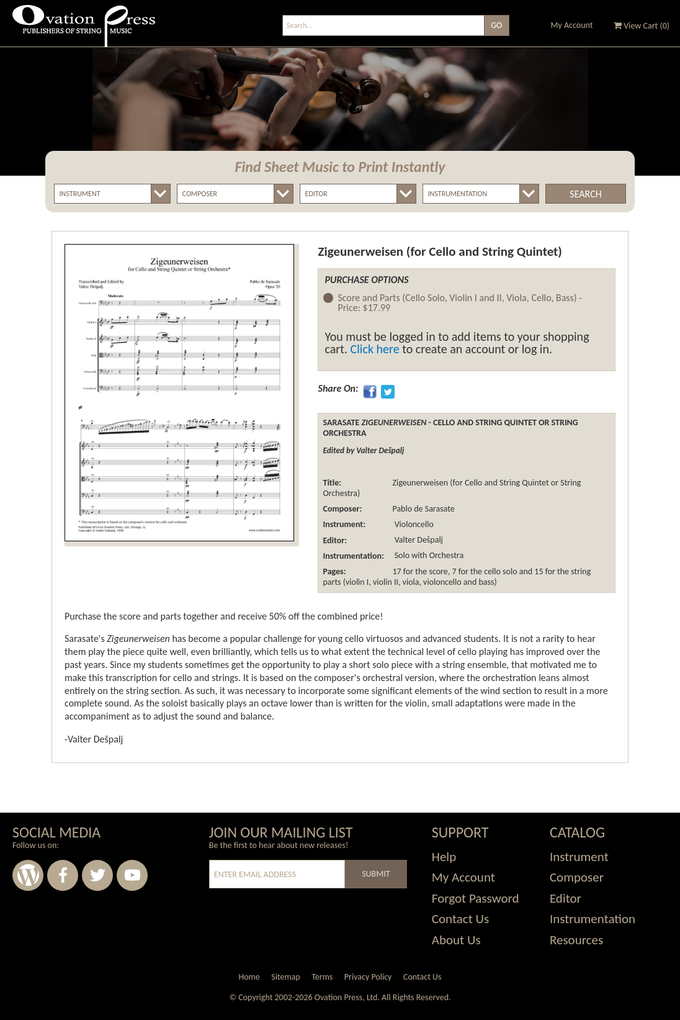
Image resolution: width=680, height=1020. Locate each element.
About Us (456, 940)
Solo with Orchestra (427, 556)
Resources (576, 940)
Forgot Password (475, 898)
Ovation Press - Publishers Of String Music (83, 30)
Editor (565, 898)
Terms (322, 977)
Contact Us (460, 919)
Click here (375, 348)
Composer (577, 877)
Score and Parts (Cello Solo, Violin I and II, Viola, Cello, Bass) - (460, 303)
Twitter (97, 875)
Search (585, 194)
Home (248, 977)
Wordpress (27, 875)
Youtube (132, 875)
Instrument (579, 857)
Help (444, 857)
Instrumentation (592, 919)
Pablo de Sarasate (423, 508)
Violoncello (412, 524)
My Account (572, 25)
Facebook (62, 875)
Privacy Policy (368, 977)
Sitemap (285, 977)
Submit (376, 874)
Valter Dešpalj (417, 540)
